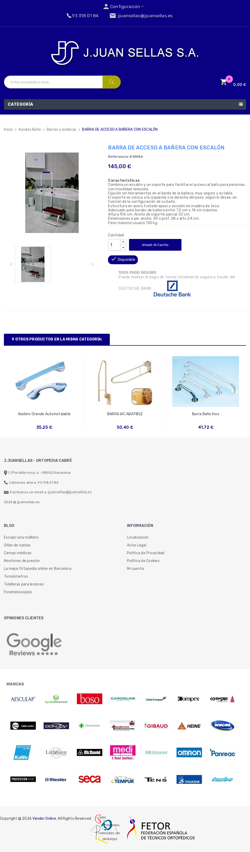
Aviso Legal (136, 545)
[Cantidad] (114, 244)
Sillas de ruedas (17, 545)
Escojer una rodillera (21, 537)
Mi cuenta (135, 568)
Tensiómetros (16, 576)
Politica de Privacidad (146, 553)
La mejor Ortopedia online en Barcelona (37, 568)
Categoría (20, 104)
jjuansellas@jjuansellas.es (70, 492)
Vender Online (44, 818)
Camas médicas (17, 553)
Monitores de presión (22, 561)
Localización (137, 537)
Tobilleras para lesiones (24, 584)
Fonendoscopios (18, 592)
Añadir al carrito (155, 245)
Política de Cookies (143, 561)
